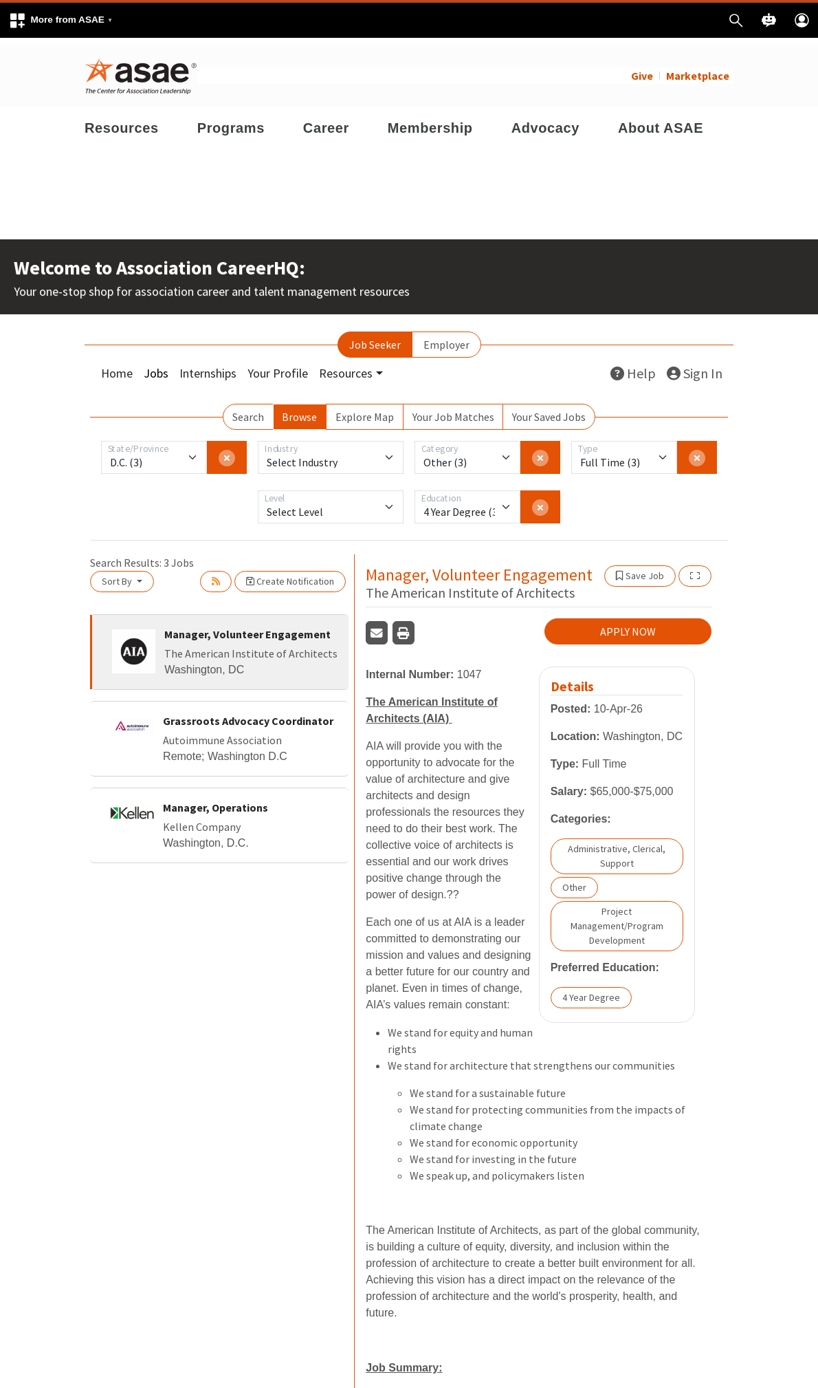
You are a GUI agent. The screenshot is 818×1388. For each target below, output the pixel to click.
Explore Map (364, 410)
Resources (122, 121)
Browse (299, 410)
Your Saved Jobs (549, 410)
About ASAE (660, 121)
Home (117, 366)
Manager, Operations (215, 800)
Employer (446, 338)
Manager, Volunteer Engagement (247, 627)
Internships (207, 366)
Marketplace (697, 69)
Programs (231, 121)
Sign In (694, 366)
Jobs (156, 366)
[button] (60, 20)
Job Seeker (375, 338)
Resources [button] (346, 366)
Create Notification (290, 574)
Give (642, 69)
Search (248, 410)
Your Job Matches (453, 410)
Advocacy (545, 121)
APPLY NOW (628, 625)
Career (326, 121)
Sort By (118, 574)
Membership (430, 121)
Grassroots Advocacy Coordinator (248, 714)
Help (633, 366)
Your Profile (277, 366)
